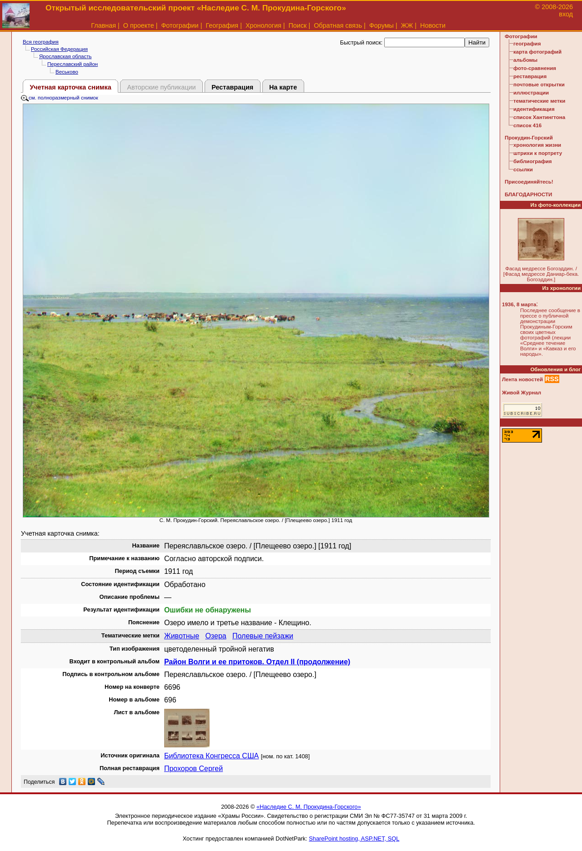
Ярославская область (65, 56)
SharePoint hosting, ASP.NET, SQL (354, 838)
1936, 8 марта (519, 304)
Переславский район (72, 64)
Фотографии (179, 25)
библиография (532, 161)
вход (566, 14)
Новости (433, 25)
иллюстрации (531, 92)
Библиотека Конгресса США (211, 756)
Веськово (66, 72)
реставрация (530, 76)
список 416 (527, 125)
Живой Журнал (521, 392)
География (222, 25)
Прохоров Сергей (193, 768)
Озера (215, 636)
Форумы (381, 25)
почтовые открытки (539, 84)
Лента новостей (522, 379)
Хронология (263, 25)
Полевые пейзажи (262, 636)
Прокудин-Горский (529, 137)
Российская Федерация (59, 49)
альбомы (525, 60)
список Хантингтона (539, 117)
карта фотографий (537, 52)
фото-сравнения (534, 68)
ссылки (523, 169)
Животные (181, 636)
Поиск (298, 25)
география (527, 43)
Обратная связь (338, 25)
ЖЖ (407, 25)
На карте (283, 87)
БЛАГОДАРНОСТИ (528, 194)
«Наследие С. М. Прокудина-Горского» (308, 806)
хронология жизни (537, 145)
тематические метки (539, 101)
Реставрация (232, 87)
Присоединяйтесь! (529, 181)
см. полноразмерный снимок (59, 97)
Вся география (41, 42)
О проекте (138, 25)
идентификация (534, 109)
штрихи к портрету (537, 153)
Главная (103, 25)
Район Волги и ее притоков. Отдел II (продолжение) (257, 662)
